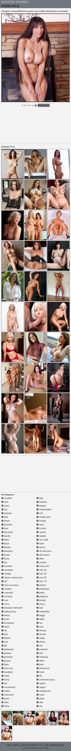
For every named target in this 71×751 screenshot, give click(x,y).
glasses (6, 653)
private (41, 600)
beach (5, 521)
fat (3, 630)
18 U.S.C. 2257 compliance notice (50, 745)
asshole (6, 513)
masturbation (44, 509)
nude (40, 543)
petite (40, 593)
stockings (42, 657)
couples (6, 589)
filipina (5, 638)
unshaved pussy (45, 679)
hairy (5, 664)
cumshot (6, 596)
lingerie (41, 506)
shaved (41, 630)
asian (5, 506)
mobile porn (43, 517)
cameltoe (7, 570)
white (40, 698)
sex (39, 623)
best (4, 528)
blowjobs (7, 551)
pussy (40, 604)
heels (5, 676)
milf (39, 513)
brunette (6, 566)
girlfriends (7, 649)
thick (40, 664)
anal (4, 502)
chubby (6, 574)
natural (41, 532)
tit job (40, 672)
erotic (5, 619)
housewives (8, 687)
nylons (40, 547)
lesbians (41, 502)
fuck (4, 642)
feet (4, 634)
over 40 (41, 570)
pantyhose (42, 589)
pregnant (42, 596)
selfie (40, 619)
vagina (41, 687)
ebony (5, 615)
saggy (40, 615)
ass (4, 509)
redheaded (42, 611)
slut (39, 645)
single (40, 638)
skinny (40, 642)
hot (4, 683)
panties (41, 585)
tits (39, 676)
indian (5, 691)
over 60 (41, 577)
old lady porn (44, 551)
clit (4, 581)
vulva (40, 695)
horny (5, 679)
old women (43, 555)
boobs (5, 555)
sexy (40, 627)
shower (41, 634)
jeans (5, 698)
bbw (4, 517)
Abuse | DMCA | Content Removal (21, 745)
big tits (5, 536)
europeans (7, 623)
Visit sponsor (43, 105)
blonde (6, 547)
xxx (39, 706)
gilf (4, 645)
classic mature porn (12, 577)
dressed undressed (11, 608)
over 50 (41, 574)
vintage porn (43, 691)
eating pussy (8, 611)
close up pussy (9, 585)
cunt (4, 600)
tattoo (40, 661)
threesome (42, 668)
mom (40, 524)
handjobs (7, 672)
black (5, 543)
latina (5, 706)
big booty (7, 532)
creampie (7, 593)
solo (39, 653)
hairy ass (7, 668)
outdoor (41, 562)
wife (39, 702)
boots (5, 558)
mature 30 (42, 566)
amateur (6, 498)
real (39, 608)
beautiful (6, 524)
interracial (7, 695)
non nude (42, 540)
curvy (5, 604)
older (40, 558)
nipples (41, 536)
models (41, 521)
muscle (41, 528)
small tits (42, 649)
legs (39, 498)
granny (6, 661)
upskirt (41, 683)
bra (4, 562)
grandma (7, 657)
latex (5, 702)
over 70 (41, 581)
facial (5, 627)
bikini (5, 540)
